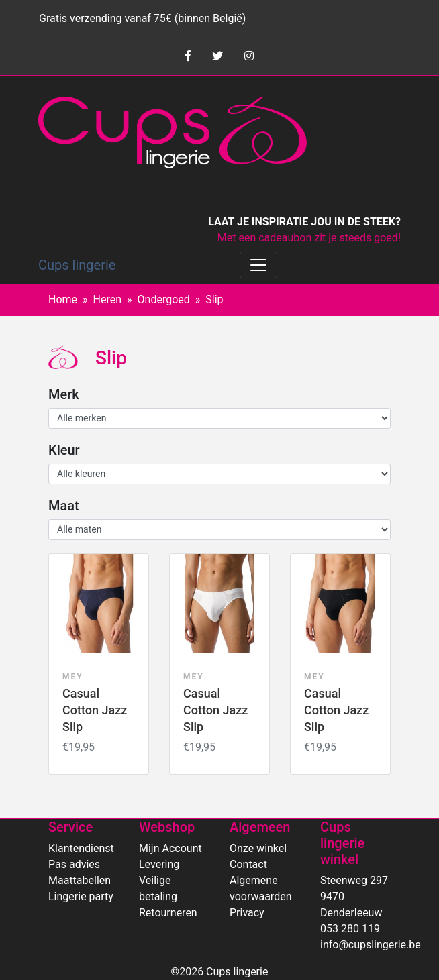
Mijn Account (170, 848)
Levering (159, 864)
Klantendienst (81, 848)
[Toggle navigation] (258, 265)
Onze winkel (258, 848)
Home (62, 299)
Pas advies (74, 864)
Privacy (247, 912)
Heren (107, 299)
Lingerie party (80, 896)
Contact (248, 864)
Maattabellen (79, 880)
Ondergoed (164, 299)
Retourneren (168, 912)
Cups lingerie (76, 265)
